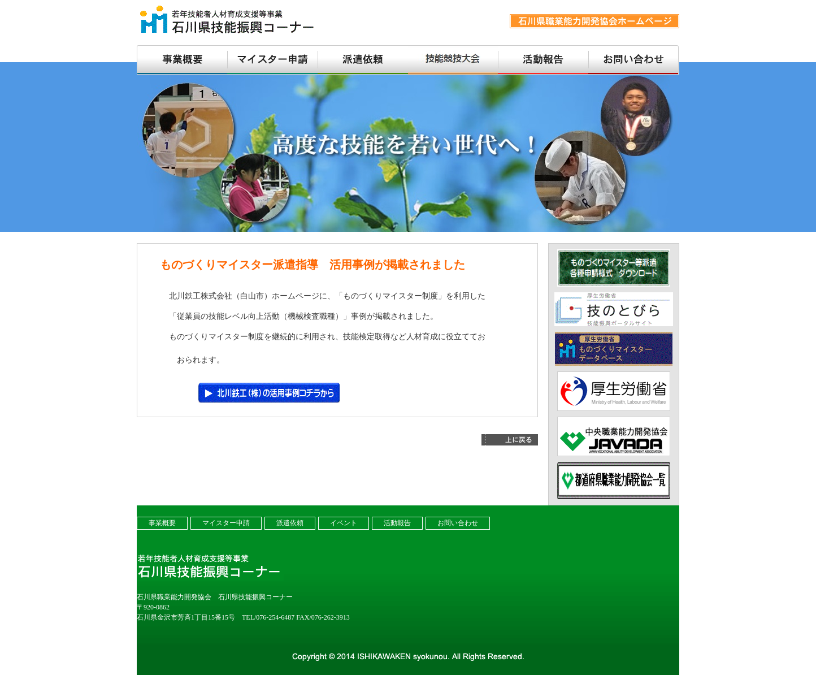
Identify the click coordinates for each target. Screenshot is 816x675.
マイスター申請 (226, 523)
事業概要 (162, 523)
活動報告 (397, 523)
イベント (343, 523)
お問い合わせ (457, 523)
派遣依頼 (289, 523)
